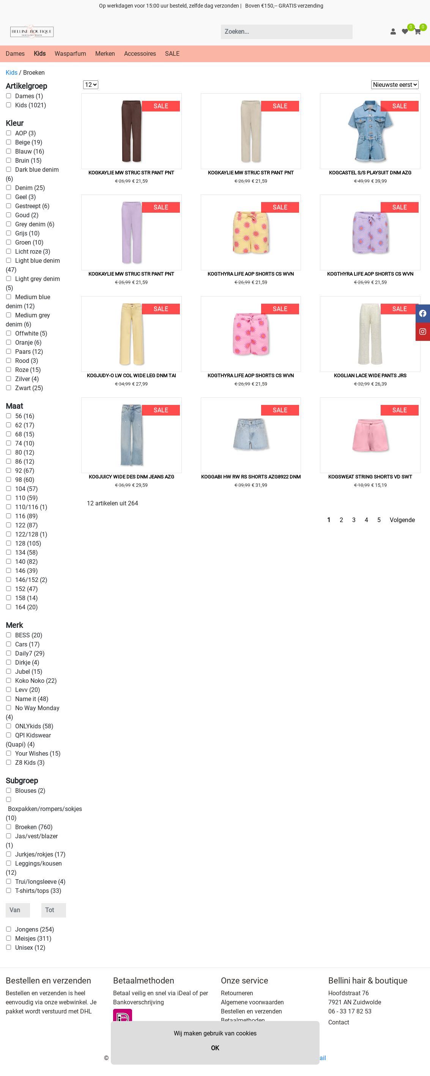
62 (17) (25, 425)
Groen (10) (29, 242)
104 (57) (26, 489)
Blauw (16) (29, 151)
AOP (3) (25, 133)
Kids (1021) (30, 105)
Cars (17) (27, 644)
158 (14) (26, 598)
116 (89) (26, 516)
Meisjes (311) (33, 938)
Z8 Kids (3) (30, 762)
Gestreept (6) (32, 206)
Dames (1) (29, 96)
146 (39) (26, 570)
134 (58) (26, 552)
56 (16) (25, 416)
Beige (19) (29, 142)
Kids (40, 53)
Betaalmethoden (243, 1020)
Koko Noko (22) (36, 680)
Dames (15, 53)
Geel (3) (25, 197)
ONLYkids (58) (34, 726)
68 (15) (25, 434)
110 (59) (26, 498)
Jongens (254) (34, 929)
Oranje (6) (28, 342)
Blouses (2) (30, 790)
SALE (172, 53)
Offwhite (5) (31, 333)
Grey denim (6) (35, 224)
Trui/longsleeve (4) (40, 881)
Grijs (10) (27, 233)
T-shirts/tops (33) (38, 890)
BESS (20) (29, 635)
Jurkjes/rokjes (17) (40, 854)
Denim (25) (30, 187)
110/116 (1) (31, 507)
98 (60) (25, 479)
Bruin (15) (28, 160)
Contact (338, 1022)
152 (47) (26, 589)
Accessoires (140, 53)
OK (215, 1048)
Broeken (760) (34, 827)
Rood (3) (26, 360)
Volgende (402, 520)
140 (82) (26, 561)
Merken (105, 53)
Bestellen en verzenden (251, 1011)
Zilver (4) (27, 379)
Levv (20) (27, 689)
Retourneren (237, 993)
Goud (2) (27, 215)
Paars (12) (29, 351)
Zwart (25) (29, 388)
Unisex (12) (30, 947)
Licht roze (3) (32, 251)
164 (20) (26, 607)
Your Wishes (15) (38, 753)
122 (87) (26, 525)
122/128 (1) (31, 534)
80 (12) (25, 452)
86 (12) (25, 461)
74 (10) (25, 443)
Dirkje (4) (27, 662)
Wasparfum (70, 53)
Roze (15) (28, 369)
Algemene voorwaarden (252, 1002)
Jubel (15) (29, 671)
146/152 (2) (31, 579)
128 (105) (28, 543)
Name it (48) (32, 699)
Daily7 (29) (30, 653)
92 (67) (25, 470)
